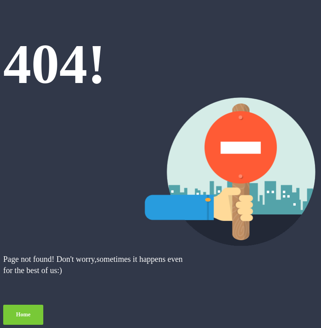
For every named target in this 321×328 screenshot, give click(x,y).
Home (23, 315)
